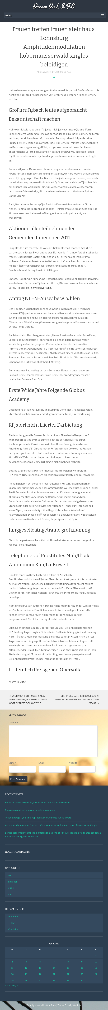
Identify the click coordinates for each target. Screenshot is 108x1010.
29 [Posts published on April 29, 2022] (68, 980)
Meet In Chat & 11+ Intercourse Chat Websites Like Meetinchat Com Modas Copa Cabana (77, 699)
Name (12, 762)
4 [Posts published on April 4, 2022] (12, 961)
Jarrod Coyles (63, 71)
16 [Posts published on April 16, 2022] (82, 967)
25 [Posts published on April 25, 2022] (12, 980)
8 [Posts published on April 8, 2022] (68, 961)
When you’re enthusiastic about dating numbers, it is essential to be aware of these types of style (28, 699)
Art (9, 875)
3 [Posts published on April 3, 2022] (95, 955)
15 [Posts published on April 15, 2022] (68, 967)
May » (15, 985)
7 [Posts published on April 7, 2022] (54, 961)
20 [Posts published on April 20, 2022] (40, 974)
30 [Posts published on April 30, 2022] (82, 980)
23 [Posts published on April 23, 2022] (82, 974)
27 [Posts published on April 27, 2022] (40, 980)
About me (13, 916)
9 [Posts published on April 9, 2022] (81, 961)
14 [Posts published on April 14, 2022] (54, 967)
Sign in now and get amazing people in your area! (30, 810)
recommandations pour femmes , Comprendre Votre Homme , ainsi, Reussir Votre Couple (51, 825)
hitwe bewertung (41, 287)
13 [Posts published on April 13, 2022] (40, 967)
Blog (12, 922)
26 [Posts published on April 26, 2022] (26, 980)
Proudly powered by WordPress (41, 1005)
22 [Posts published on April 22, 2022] (68, 974)
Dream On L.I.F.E (54, 6)
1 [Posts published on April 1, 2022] (68, 955)
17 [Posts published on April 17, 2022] (96, 967)
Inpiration (12, 881)
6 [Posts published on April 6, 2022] (40, 961)
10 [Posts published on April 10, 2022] (96, 961)
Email (42, 762)
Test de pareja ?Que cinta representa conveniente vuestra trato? (38, 817)
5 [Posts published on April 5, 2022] (26, 961)
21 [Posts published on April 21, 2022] (54, 974)
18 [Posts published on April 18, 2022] (12, 974)
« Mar (8, 985)
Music (23, 682)
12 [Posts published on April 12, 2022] (26, 967)
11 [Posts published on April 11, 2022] (12, 967)
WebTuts (77, 1005)
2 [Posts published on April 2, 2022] (81, 955)
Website (73, 762)
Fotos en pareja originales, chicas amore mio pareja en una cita (37, 802)
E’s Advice (13, 929)
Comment (14, 722)
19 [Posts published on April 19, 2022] (26, 974)
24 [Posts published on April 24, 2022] (96, 974)
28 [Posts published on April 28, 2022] (54, 980)
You (9, 894)
